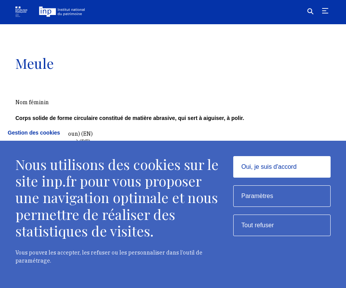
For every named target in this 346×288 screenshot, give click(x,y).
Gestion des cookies (34, 133)
